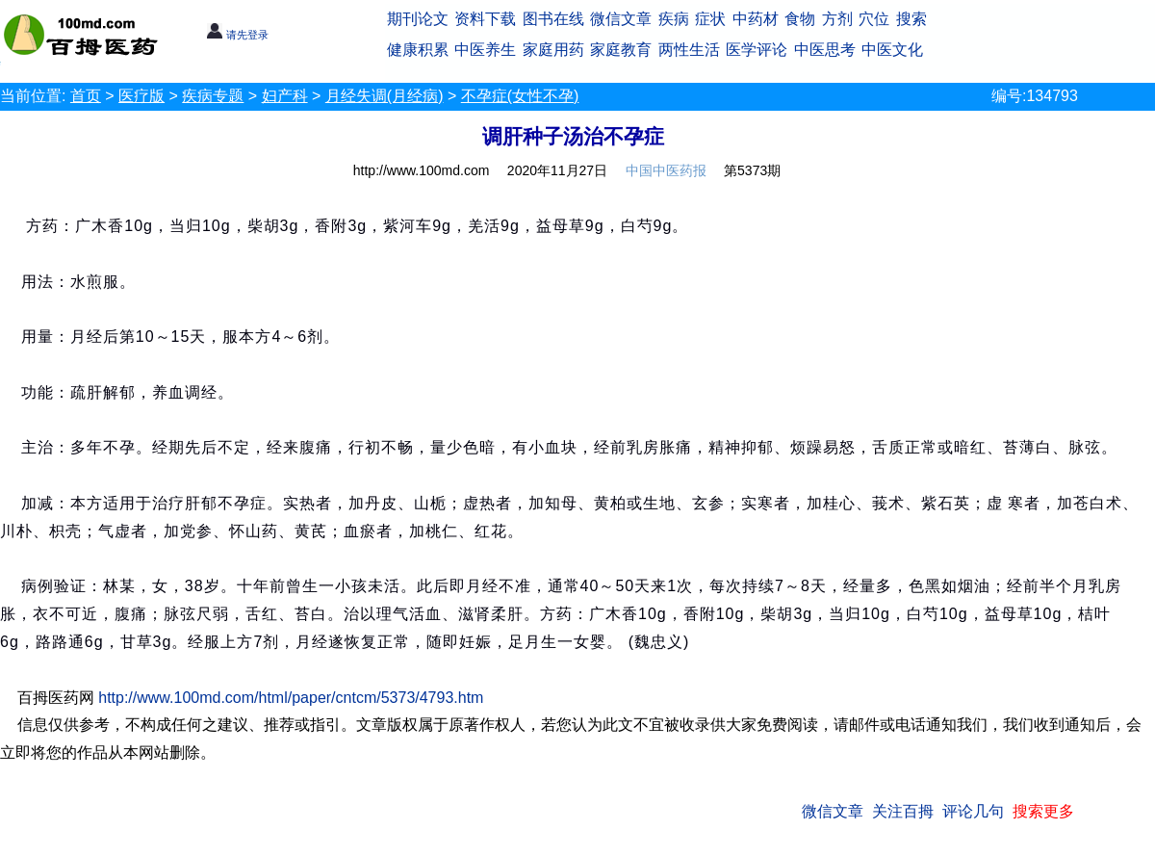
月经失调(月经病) (384, 96)
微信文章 (621, 19)
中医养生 (485, 49)
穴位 (874, 19)
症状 (710, 19)
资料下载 (485, 19)
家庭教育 (621, 49)
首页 (85, 96)
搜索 (911, 19)
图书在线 (553, 19)
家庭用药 (553, 49)
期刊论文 (418, 19)
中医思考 (825, 49)
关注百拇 (903, 811)
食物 (799, 19)
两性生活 (689, 49)
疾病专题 (213, 96)
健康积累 (418, 49)
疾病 (673, 19)
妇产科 (285, 96)
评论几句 (973, 811)
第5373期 (752, 170)
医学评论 (756, 49)
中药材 (755, 19)
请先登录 (237, 34)
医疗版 (141, 96)
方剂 (837, 19)
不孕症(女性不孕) (520, 96)
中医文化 (892, 49)
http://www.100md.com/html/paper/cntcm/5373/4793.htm (290, 697)
